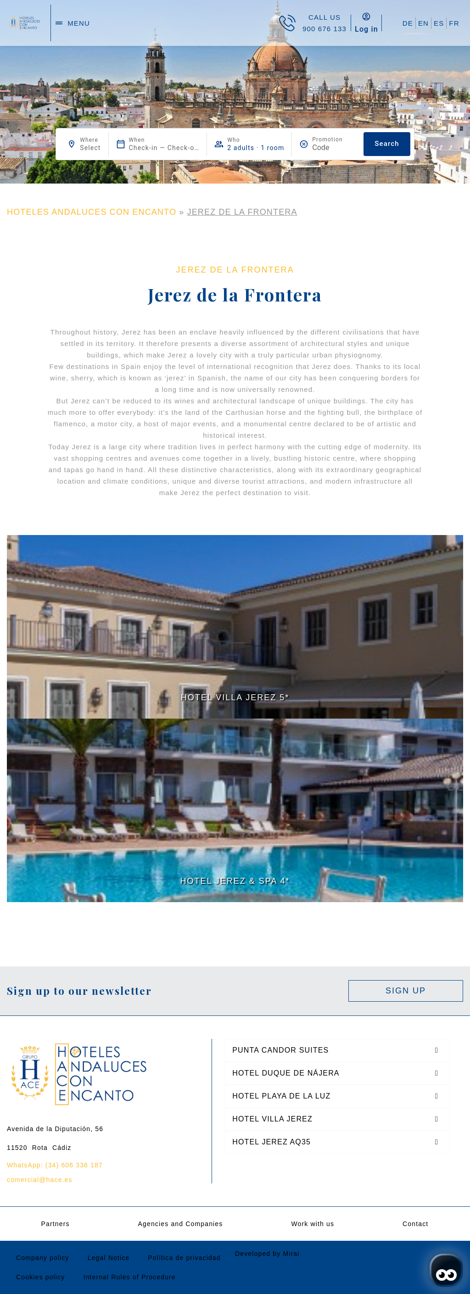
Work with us (312, 1223)
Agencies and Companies (180, 1223)
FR (454, 23)
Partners (55, 1223)
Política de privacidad (184, 1257)
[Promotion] (334, 147)
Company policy (42, 1257)
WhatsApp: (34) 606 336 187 (55, 1165)
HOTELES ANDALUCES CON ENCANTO (91, 212)
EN (423, 23)
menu (78, 23)
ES (439, 23)
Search (387, 143)
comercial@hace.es (40, 1179)
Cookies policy (40, 1277)
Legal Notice (109, 1257)
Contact (415, 1223)
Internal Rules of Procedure (129, 1277)
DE (408, 23)
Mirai (291, 1253)
